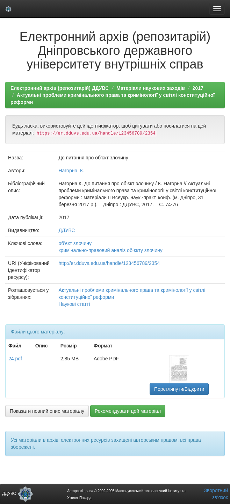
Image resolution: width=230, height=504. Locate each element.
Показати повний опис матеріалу (47, 411)
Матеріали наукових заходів (150, 88)
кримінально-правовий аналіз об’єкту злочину (110, 250)
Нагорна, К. (71, 170)
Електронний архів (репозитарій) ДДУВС (59, 88)
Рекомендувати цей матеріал (128, 411)
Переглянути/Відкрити (179, 389)
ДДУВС (66, 230)
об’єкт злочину (75, 243)
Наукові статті (74, 304)
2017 (198, 88)
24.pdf (15, 358)
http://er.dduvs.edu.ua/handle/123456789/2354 (109, 263)
